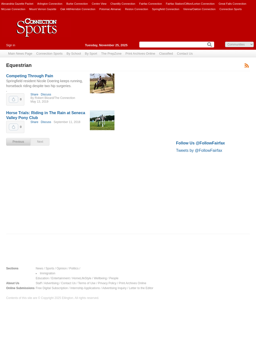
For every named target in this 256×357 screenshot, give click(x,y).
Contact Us (185, 53)
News (39, 268)
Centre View (99, 3)
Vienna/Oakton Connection (199, 9)
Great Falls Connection (232, 3)
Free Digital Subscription (52, 288)
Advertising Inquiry (114, 288)
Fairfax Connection (150, 3)
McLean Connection (13, 9)
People (113, 278)
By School (73, 53)
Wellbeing (100, 278)
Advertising (51, 283)
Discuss (46, 94)
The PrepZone (111, 53)
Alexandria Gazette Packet (17, 3)
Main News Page (20, 53)
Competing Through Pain (29, 76)
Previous (18, 141)
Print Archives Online (140, 53)
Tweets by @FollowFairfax (199, 150)
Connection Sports (231, 9)
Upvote (13, 99)
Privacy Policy (107, 283)
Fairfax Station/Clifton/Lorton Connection (190, 3)
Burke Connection (77, 3)
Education (42, 278)
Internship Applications (85, 288)
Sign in (10, 45)
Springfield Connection (165, 9)
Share (34, 94)
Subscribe (247, 65)
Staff (39, 283)
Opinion (62, 268)
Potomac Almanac (110, 9)
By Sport (91, 53)
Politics (74, 268)
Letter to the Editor (141, 288)
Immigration (47, 273)
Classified (166, 53)
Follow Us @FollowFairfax (200, 143)
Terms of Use (87, 283)
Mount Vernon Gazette (42, 9)
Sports (50, 268)
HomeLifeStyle (81, 278)
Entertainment (60, 278)
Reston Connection (136, 9)
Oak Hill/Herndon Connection (77, 9)
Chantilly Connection (123, 3)
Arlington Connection (49, 3)
